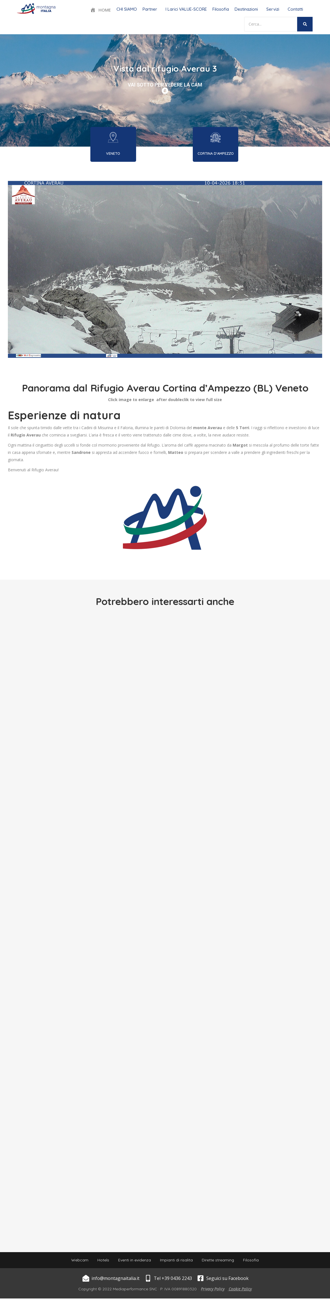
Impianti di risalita (177, 1261)
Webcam (74, 1261)
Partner (150, 9)
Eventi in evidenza (133, 1261)
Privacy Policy (212, 1291)
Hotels (100, 1261)
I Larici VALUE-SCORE (186, 9)
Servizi (272, 9)
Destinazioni (246, 9)
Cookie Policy (240, 1291)
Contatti (295, 9)
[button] (151, 9)
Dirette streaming (221, 1261)
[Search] (270, 24)
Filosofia (220, 9)
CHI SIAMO (126, 9)
